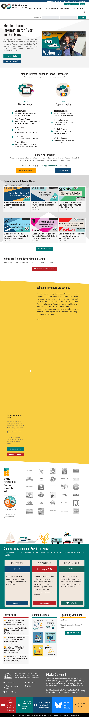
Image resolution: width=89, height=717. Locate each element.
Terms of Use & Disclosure (61, 715)
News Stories (15, 624)
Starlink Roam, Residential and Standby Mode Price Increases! (14, 622)
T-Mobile (20, 662)
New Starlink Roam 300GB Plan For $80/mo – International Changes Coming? (15, 630)
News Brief (18, 643)
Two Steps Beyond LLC (22, 715)
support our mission (52, 166)
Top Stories (21, 624)
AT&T (13, 643)
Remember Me (35, 18)
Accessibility (75, 715)
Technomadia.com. (33, 678)
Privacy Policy (46, 715)
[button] (43, 9)
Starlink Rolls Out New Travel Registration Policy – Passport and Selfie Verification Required (14, 649)
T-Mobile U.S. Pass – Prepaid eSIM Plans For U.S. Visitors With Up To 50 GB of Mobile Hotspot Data (15, 658)
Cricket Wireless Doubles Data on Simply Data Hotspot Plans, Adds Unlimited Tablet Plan (15, 639)
